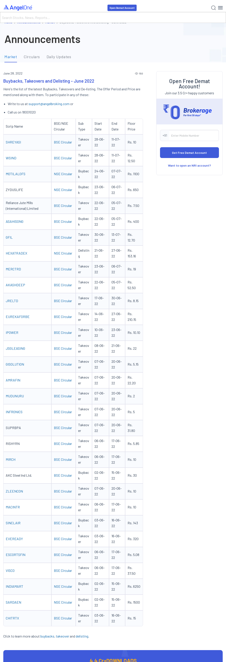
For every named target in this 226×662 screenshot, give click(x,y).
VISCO (10, 570)
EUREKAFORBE (18, 316)
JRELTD (12, 301)
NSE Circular (63, 174)
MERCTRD (13, 269)
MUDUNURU (15, 396)
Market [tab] (10, 56)
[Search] (113, 17)
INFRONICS (14, 412)
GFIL (9, 237)
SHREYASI (13, 142)
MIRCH (11, 459)
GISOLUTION (15, 364)
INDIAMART (14, 586)
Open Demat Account (122, 7)
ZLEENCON (14, 491)
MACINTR (13, 507)
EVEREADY (14, 539)
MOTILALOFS (15, 174)
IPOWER (12, 332)
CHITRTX (12, 618)
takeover (62, 636)
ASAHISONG (14, 221)
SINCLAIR (13, 523)
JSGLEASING (16, 348)
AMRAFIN (13, 380)
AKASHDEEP (15, 285)
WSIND (11, 158)
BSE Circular (63, 142)
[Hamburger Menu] (220, 7)
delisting (82, 636)
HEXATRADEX (16, 253)
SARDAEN (13, 602)
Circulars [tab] (32, 56)
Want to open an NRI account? (189, 165)
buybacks (47, 636)
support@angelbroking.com (49, 104)
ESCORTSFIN (15, 554)
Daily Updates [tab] (59, 56)
